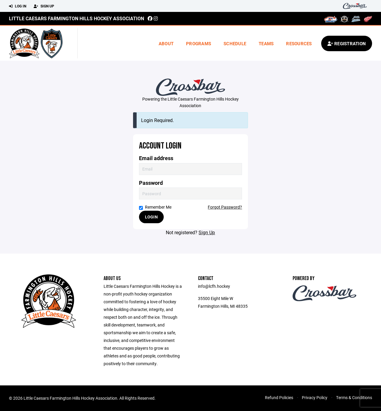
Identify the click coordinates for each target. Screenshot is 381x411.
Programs (198, 43)
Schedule (235, 43)
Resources (299, 43)
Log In (17, 6)
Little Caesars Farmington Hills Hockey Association (76, 18)
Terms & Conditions (354, 397)
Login (151, 217)
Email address (156, 158)
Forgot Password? (225, 207)
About (166, 43)
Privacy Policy (314, 397)
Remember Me (155, 207)
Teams (266, 43)
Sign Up (44, 6)
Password (151, 182)
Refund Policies (279, 397)
